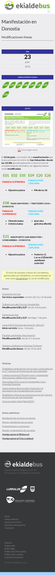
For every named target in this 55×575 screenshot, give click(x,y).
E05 (19, 85)
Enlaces (8, 542)
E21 (45, 85)
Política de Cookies (13, 554)
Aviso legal (9, 548)
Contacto (9, 527)
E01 (6, 85)
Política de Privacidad (15, 551)
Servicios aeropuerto (15, 525)
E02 (12, 85)
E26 (6, 94)
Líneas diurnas (11, 519)
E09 (32, 85)
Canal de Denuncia (13, 557)
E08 (25, 85)
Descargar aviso (29, 149)
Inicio (7, 516)
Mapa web (9, 545)
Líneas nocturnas (12, 522)
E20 (39, 85)
